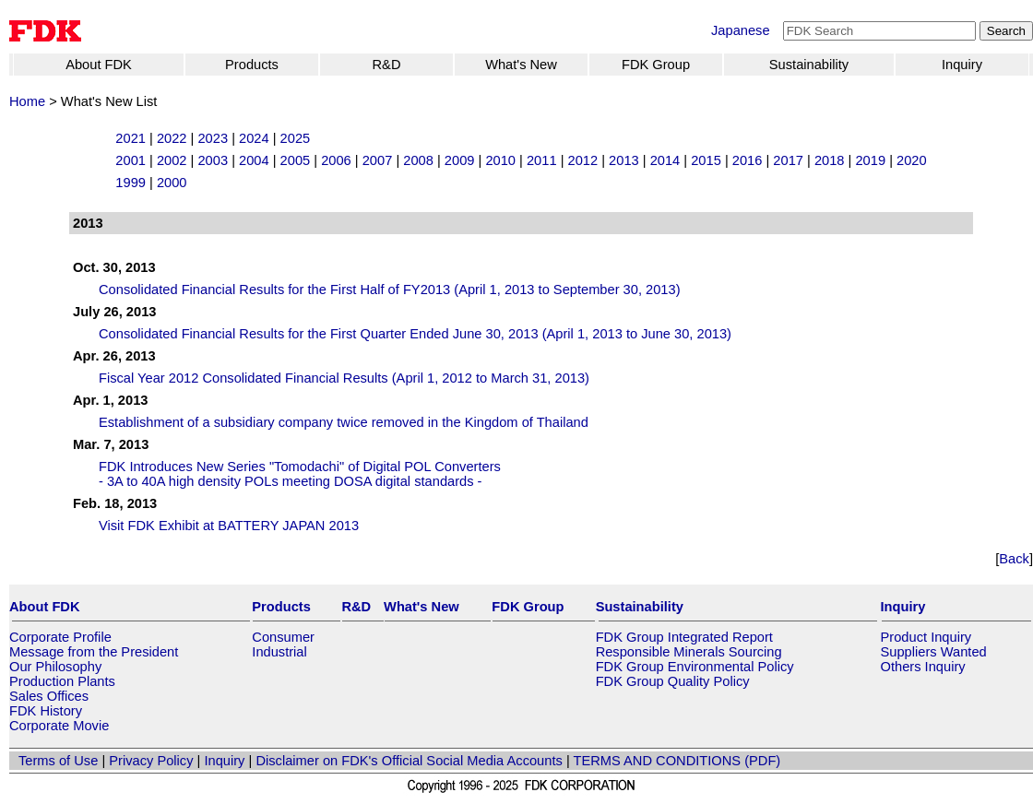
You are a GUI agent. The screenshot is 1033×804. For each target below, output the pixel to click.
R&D (387, 64)
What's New (521, 64)
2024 (254, 138)
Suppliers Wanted (934, 651)
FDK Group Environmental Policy (695, 666)
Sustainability (809, 64)
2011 (542, 160)
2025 (295, 138)
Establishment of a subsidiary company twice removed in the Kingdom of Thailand (343, 422)
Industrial (279, 651)
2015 (706, 160)
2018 (829, 160)
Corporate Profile (60, 637)
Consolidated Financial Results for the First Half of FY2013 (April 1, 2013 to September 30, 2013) (390, 289)
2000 (172, 182)
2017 (788, 160)
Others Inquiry (923, 666)
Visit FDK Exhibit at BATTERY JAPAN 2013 (229, 525)
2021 (130, 138)
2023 (212, 138)
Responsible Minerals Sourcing (689, 651)
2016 (747, 160)
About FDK (98, 64)
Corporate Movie (59, 725)
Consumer (283, 637)
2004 (254, 160)
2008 (418, 160)
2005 (295, 160)
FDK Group (656, 64)
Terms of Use (58, 760)
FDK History (45, 711)
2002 (172, 160)
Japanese (740, 30)
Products (252, 64)
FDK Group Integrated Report (684, 637)
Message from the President (93, 651)
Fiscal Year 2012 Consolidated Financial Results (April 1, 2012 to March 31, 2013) (344, 378)
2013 (624, 160)
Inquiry (962, 64)
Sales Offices (49, 696)
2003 (212, 160)
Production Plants (62, 681)
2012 (583, 160)
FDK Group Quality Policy (673, 681)
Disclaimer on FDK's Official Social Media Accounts (408, 760)
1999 (130, 182)
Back (1014, 558)
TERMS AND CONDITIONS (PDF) (677, 760)
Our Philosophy (55, 666)
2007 (377, 160)
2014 (665, 160)
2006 (336, 160)
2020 (911, 160)
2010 (500, 160)
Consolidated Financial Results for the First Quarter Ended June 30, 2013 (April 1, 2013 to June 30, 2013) (415, 333)
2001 (130, 160)
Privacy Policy (151, 760)
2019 (870, 160)
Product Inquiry (926, 637)
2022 (172, 138)
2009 (460, 160)
